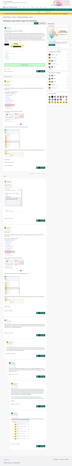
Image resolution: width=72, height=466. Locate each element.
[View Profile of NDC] (7, 319)
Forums (20, 7)
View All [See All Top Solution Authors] (50, 69)
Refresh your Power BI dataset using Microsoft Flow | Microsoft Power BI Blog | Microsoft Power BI (27, 398)
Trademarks (66, 459)
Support (45, 7)
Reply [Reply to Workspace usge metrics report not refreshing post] (43, 71)
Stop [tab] (59, 47)
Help (63, 9)
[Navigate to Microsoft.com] (6, 7)
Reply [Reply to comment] (43, 167)
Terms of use (62, 459)
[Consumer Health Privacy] (16, 463)
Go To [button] (66, 9)
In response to (9, 344)
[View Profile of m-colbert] (8, 80)
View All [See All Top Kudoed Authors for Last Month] (50, 90)
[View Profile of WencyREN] (8, 27)
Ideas (28, 7)
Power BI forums (7, 17)
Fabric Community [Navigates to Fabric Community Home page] (14, 7)
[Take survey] (52, 45)
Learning (41, 7)
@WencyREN (7, 85)
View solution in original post (9, 162)
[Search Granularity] (40, 12)
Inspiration (24, 7)
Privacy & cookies (56, 459)
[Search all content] (57, 12)
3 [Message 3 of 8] (9, 353)
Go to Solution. (26, 64)
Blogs (37, 7)
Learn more (5, 3)
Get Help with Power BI (22, 17)
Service (31, 17)
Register (56, 9)
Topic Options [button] (42, 23)
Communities (33, 7)
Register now (65, 13)
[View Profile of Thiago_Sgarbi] (9, 181)
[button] (36, 23)
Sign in (60, 9)
